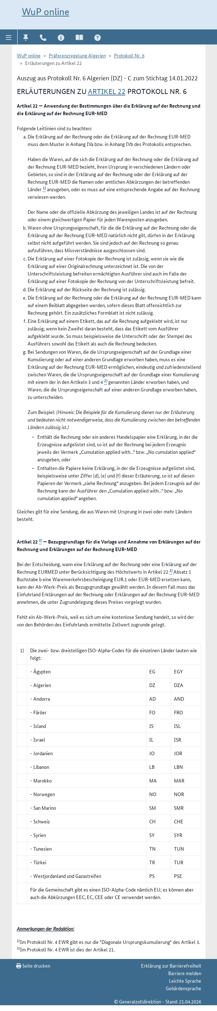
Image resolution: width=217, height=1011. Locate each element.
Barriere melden (184, 973)
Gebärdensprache (183, 988)
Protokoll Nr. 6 (129, 55)
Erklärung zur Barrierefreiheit (171, 965)
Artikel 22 (107, 91)
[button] (9, 36)
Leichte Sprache (185, 980)
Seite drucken (33, 965)
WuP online (45, 11)
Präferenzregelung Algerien (77, 55)
